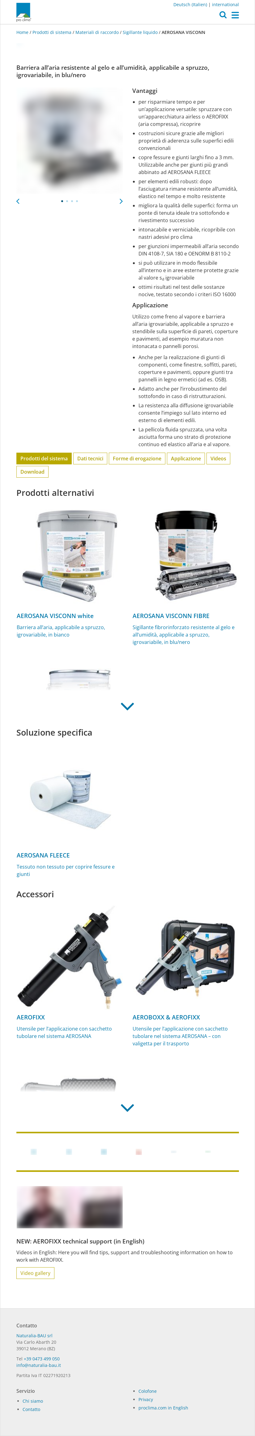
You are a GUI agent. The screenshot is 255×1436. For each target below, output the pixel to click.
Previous (18, 199)
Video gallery (35, 1273)
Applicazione (186, 458)
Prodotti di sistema (51, 32)
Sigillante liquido (140, 32)
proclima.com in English (163, 1408)
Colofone (147, 1391)
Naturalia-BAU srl (34, 1335)
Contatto (31, 1409)
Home (23, 32)
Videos (218, 458)
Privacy (145, 1399)
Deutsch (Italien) (190, 4)
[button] (223, 16)
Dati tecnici (90, 458)
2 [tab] (67, 201)
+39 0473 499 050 (42, 1359)
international (225, 4)
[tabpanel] (69, 140)
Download (32, 471)
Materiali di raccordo (97, 32)
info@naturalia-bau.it (38, 1365)
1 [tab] (62, 201)
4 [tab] (76, 201)
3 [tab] (72, 201)
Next (121, 199)
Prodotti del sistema (44, 458)
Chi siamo (33, 1401)
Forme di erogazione (137, 458)
